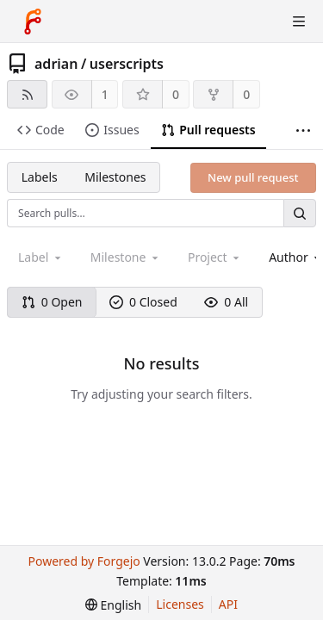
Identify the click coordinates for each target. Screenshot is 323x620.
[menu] (113, 605)
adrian (56, 63)
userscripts (127, 63)
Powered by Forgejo (84, 561)
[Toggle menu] (298, 21)
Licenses (180, 604)
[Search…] (299, 213)
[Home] (33, 21)
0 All (226, 302)
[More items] (303, 130)
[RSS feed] (27, 94)
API (228, 604)
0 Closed (143, 302)
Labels (40, 177)
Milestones (115, 177)
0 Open (52, 302)
